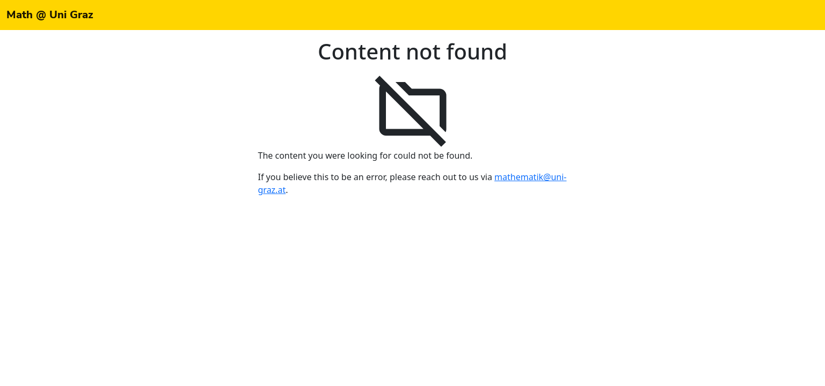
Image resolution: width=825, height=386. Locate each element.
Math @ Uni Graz (49, 15)
